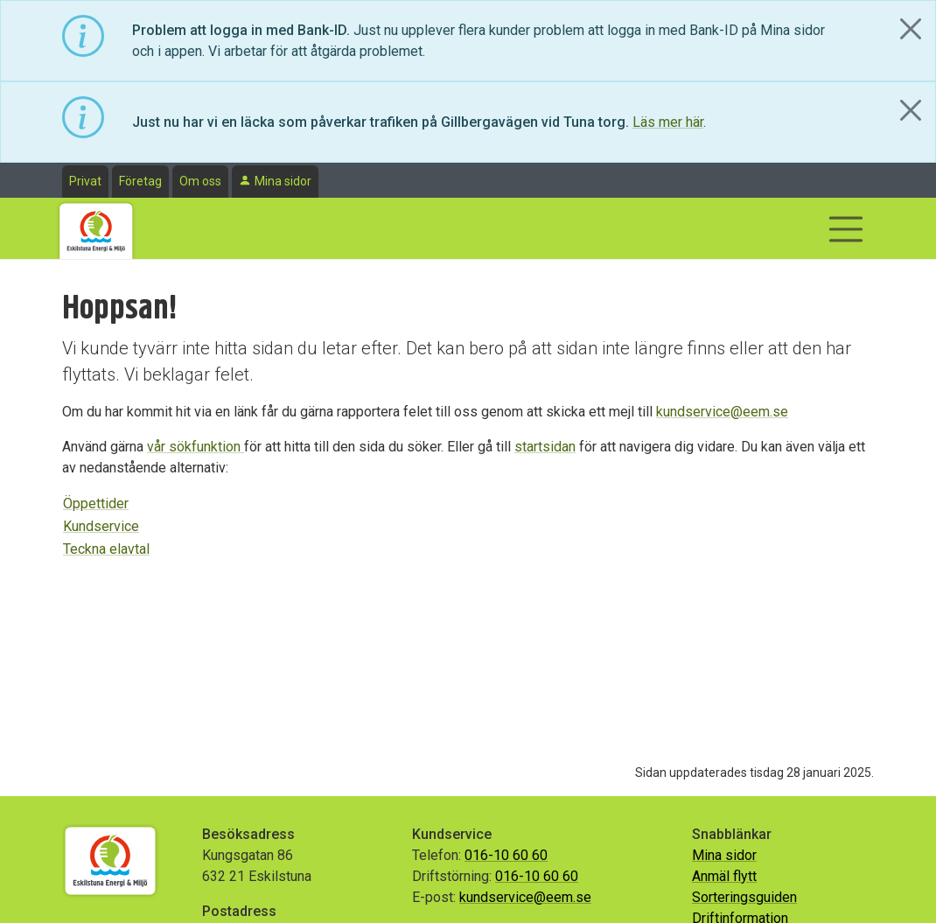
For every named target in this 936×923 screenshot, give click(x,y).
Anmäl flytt (724, 876)
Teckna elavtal (106, 549)
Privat (85, 181)
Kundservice (101, 526)
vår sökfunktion (195, 446)
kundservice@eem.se (722, 411)
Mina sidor (283, 181)
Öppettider (96, 503)
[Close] (910, 29)
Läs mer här (667, 122)
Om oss (200, 181)
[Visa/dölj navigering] (846, 229)
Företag (140, 181)
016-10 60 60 (506, 855)
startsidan (545, 446)
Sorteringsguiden (744, 897)
